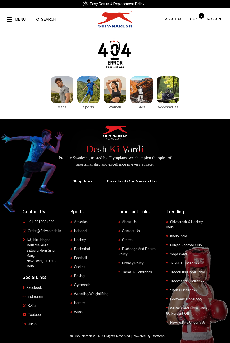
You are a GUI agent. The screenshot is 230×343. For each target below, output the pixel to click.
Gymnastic (80, 285)
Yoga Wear (176, 254)
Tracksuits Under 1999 (185, 272)
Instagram (33, 296)
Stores (125, 240)
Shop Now (82, 181)
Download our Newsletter (132, 181)
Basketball (80, 249)
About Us (127, 222)
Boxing (77, 276)
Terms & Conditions (135, 272)
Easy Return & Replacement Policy (113, 4)
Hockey (78, 240)
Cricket (77, 267)
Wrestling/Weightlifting (89, 294)
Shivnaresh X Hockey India (184, 224)
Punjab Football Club (184, 245)
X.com (30, 305)
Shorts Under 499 (181, 290)
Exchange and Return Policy (137, 251)
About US (173, 19)
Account (215, 19)
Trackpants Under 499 (185, 281)
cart (195, 19)
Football (78, 258)
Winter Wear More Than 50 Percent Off (186, 310)
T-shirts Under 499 (183, 263)
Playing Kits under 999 (185, 322)
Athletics (79, 222)
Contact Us (129, 231)
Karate (77, 303)
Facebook (32, 287)
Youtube (32, 314)
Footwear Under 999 (184, 299)
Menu (20, 19)
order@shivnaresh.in (42, 231)
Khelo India (176, 236)
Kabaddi (78, 231)
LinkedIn (31, 323)
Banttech (158, 336)
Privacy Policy (130, 263)
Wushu (77, 312)
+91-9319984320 (38, 222)
